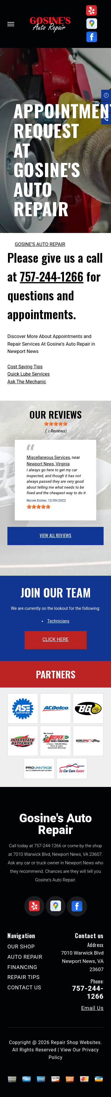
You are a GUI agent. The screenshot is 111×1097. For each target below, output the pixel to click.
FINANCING (22, 967)
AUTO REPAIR (24, 957)
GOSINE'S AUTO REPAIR (40, 244)
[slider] (55, 423)
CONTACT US (24, 987)
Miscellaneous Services (48, 457)
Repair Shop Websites (76, 1042)
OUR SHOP (21, 946)
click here (55, 639)
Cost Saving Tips (25, 366)
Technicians (58, 621)
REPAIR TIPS (23, 977)
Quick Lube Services (28, 374)
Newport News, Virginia (48, 464)
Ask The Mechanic (26, 381)
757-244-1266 (51, 276)
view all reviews (55, 535)
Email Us (92, 1008)
